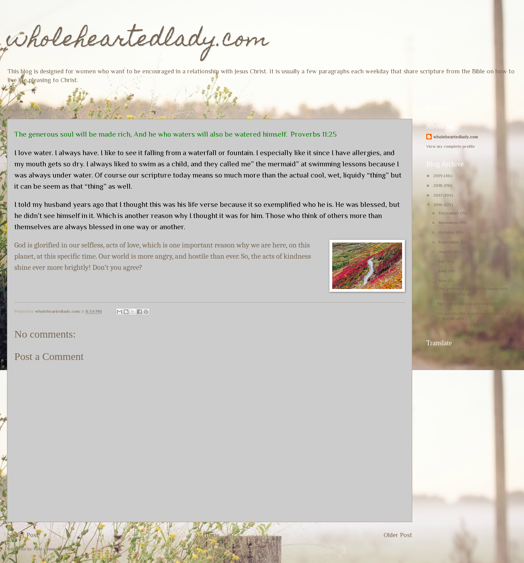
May (443, 280)
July (442, 261)
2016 (438, 204)
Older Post (398, 535)
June (443, 270)
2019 (438, 175)
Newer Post (23, 535)
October (447, 232)
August (445, 251)
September (449, 242)
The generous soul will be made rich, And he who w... (473, 291)
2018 (438, 185)
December (449, 213)
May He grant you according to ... (469, 303)
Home (211, 535)
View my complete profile (450, 146)
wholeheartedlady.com (138, 40)
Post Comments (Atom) (56, 548)
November (448, 222)
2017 (438, 195)
